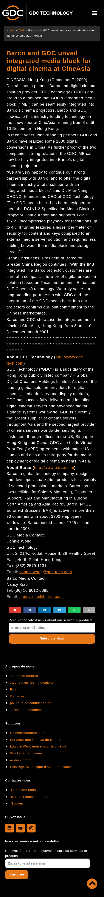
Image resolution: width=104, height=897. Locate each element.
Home (10, 30)
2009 (21, 30)
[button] (94, 13)
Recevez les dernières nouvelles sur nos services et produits (46, 853)
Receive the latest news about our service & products (51, 620)
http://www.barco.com (54, 467)
